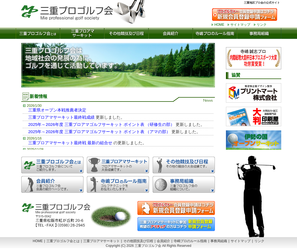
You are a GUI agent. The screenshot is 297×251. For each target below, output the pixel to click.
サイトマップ (240, 25)
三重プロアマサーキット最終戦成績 (61, 117)
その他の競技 (126, 33)
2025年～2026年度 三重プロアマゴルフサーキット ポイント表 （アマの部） (99, 131)
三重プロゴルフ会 (72, 12)
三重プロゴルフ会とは (38, 33)
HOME (219, 25)
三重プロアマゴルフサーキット (118, 165)
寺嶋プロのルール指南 (215, 33)
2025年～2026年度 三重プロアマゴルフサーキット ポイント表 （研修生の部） (101, 124)
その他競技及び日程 (138, 241)
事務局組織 (259, 33)
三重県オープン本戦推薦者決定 (57, 110)
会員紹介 (170, 33)
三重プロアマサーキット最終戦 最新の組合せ (70, 142)
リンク (262, 25)
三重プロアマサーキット (82, 33)
